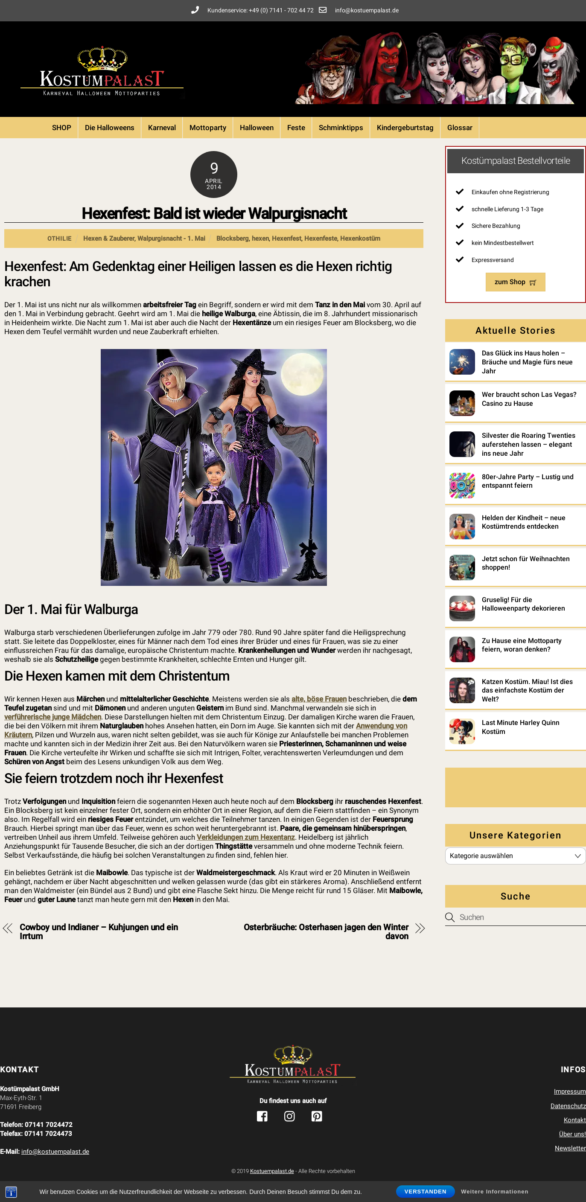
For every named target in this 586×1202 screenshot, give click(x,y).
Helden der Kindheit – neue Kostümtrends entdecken (524, 522)
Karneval (162, 127)
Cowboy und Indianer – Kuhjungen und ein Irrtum (99, 932)
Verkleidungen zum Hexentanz (246, 837)
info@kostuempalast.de (55, 1151)
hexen (260, 238)
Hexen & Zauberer (108, 238)
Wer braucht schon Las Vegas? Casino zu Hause (529, 398)
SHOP (61, 127)
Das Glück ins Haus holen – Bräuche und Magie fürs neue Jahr (527, 362)
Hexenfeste (320, 238)
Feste (296, 127)
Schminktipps (341, 127)
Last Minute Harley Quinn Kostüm (521, 727)
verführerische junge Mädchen (52, 717)
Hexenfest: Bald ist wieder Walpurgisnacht (214, 214)
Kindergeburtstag (405, 127)
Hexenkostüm (360, 238)
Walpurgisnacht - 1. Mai (171, 238)
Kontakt (575, 1120)
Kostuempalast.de (272, 1171)
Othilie (59, 238)
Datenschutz (568, 1106)
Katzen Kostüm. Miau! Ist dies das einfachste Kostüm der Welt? (527, 691)
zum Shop (515, 282)
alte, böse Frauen (319, 699)
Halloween (257, 127)
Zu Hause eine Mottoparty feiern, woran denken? (522, 645)
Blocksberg (232, 238)
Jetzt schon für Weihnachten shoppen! (526, 563)
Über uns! (572, 1134)
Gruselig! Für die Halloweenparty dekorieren (523, 604)
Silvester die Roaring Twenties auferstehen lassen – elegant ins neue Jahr (528, 444)
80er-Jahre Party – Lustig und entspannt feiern (528, 481)
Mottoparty (208, 127)
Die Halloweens (109, 127)
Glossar (459, 127)
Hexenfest (286, 238)
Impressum (570, 1091)
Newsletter (570, 1148)
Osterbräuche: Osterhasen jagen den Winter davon (326, 932)
